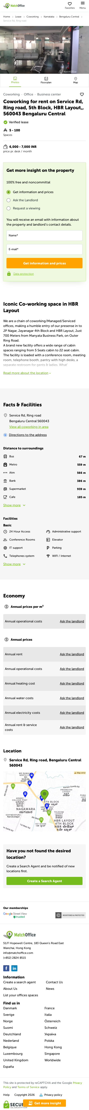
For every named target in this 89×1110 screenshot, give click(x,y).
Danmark (10, 1008)
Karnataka (49, 16)
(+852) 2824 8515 (14, 957)
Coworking (32, 16)
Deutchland (12, 1034)
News (50, 988)
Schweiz (50, 1027)
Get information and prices (33, 192)
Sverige (8, 1014)
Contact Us (54, 982)
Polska (49, 1040)
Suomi (8, 1027)
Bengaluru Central (69, 16)
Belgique (10, 1047)
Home (6, 16)
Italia (48, 1014)
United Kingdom (15, 1060)
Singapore (52, 1053)
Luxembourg (13, 1053)
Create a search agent (19, 982)
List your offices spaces (20, 995)
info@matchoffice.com (18, 952)
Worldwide (52, 1060)
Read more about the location (27, 373)
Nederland (11, 1040)
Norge (8, 1021)
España (8, 1066)
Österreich (52, 1021)
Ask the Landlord (25, 200)
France (49, 1008)
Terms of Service (28, 1087)
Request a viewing (26, 208)
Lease (18, 16)
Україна (50, 1034)
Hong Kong (53, 1047)
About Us (10, 988)
